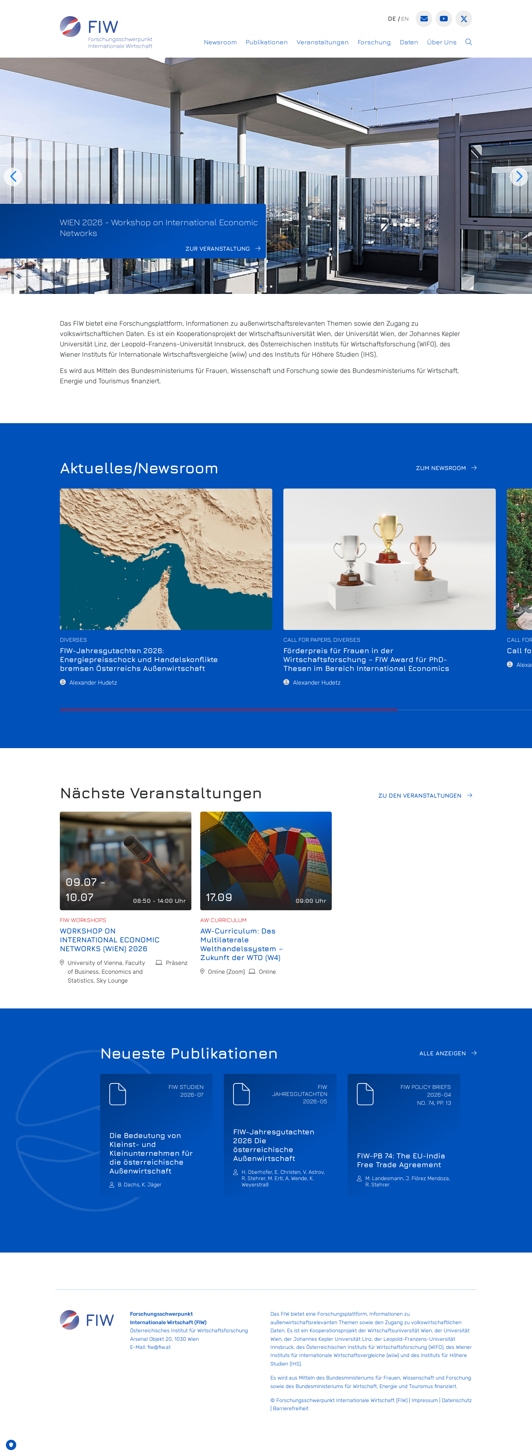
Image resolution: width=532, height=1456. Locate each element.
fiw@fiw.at (159, 1347)
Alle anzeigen (442, 1053)
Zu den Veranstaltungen (419, 795)
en (405, 18)
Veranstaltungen (323, 42)
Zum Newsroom (441, 468)
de (392, 18)
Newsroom (220, 42)
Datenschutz (457, 1400)
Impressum (425, 1400)
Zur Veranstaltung (217, 248)
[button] (469, 42)
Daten (409, 42)
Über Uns (442, 42)
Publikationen (267, 42)
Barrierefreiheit (290, 1408)
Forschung (374, 42)
